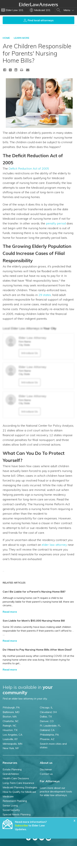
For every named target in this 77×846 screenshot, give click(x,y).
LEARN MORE (21, 37)
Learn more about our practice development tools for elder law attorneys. (56, 791)
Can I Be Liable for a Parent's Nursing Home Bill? (34, 591)
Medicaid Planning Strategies (20, 787)
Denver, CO (47, 721)
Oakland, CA (47, 730)
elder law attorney (54, 545)
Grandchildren (11, 773)
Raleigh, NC (9, 725)
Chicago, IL (46, 707)
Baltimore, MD (11, 712)
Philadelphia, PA (49, 734)
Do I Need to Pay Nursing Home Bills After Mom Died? (37, 649)
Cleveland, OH (48, 712)
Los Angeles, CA (12, 734)
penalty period (56, 223)
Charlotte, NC (11, 721)
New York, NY (11, 748)
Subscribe (21, 825)
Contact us (46, 773)
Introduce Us (29, 353)
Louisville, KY (10, 739)
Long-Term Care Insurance (18, 783)
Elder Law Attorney (32, 338)
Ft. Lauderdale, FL (50, 725)
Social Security (11, 810)
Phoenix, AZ (47, 739)
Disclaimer (46, 769)
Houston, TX (10, 730)
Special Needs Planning (17, 814)
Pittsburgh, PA (11, 707)
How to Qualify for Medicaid (19, 791)
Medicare (8, 796)
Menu (69, 10)
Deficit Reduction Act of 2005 (29, 168)
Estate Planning (12, 769)
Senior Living (10, 805)
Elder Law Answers (38, 4)
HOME (6, 37)
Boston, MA (10, 716)
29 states (44, 295)
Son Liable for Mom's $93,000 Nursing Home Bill (34, 620)
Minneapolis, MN (12, 743)
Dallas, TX (46, 716)
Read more (10, 611)
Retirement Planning (15, 800)
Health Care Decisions (16, 778)
